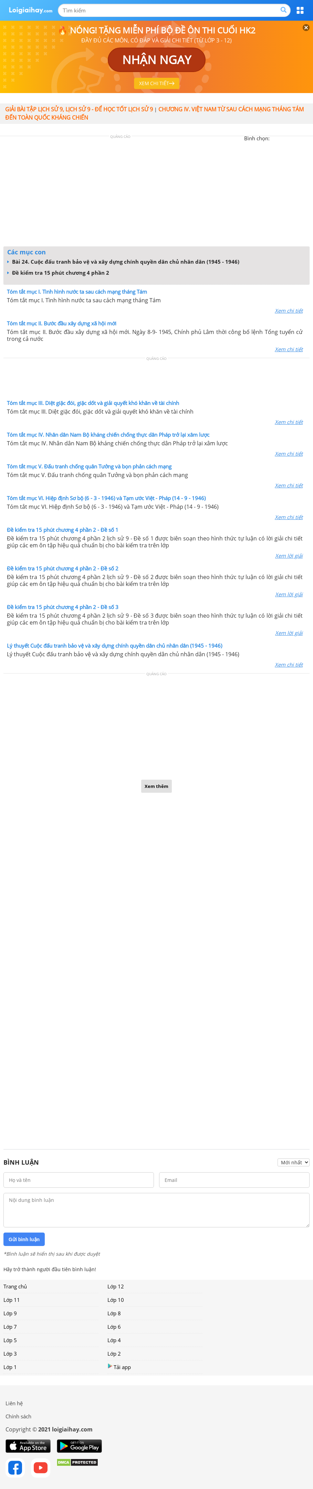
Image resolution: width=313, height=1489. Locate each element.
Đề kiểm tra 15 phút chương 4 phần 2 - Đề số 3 (62, 607)
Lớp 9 (10, 1313)
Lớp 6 (114, 1326)
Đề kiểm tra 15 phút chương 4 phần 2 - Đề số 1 (62, 529)
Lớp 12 (115, 1286)
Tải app (119, 1366)
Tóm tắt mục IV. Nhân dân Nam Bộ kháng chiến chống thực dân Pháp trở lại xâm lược (108, 434)
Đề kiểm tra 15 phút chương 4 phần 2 (58, 272)
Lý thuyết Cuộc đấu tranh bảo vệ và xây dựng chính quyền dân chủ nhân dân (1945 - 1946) (114, 645)
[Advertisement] (157, 193)
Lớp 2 (114, 1353)
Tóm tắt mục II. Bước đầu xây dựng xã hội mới (61, 323)
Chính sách (18, 1416)
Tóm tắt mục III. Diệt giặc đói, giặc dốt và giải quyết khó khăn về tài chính (93, 402)
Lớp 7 (10, 1326)
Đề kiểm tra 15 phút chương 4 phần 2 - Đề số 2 (62, 568)
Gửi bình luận (24, 1239)
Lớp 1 (10, 1367)
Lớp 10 (115, 1299)
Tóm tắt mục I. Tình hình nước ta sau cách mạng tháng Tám (77, 291)
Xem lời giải (289, 555)
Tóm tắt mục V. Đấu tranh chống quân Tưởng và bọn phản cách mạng (89, 466)
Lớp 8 (114, 1313)
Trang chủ (15, 1286)
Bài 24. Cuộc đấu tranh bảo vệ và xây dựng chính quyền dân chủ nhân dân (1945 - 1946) (123, 261)
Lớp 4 (114, 1340)
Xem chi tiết (289, 310)
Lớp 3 (10, 1353)
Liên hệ (14, 1403)
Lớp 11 (11, 1299)
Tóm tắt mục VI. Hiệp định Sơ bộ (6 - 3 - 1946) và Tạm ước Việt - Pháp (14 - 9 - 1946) (106, 498)
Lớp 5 (10, 1340)
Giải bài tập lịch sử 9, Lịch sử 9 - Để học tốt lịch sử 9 (79, 109)
